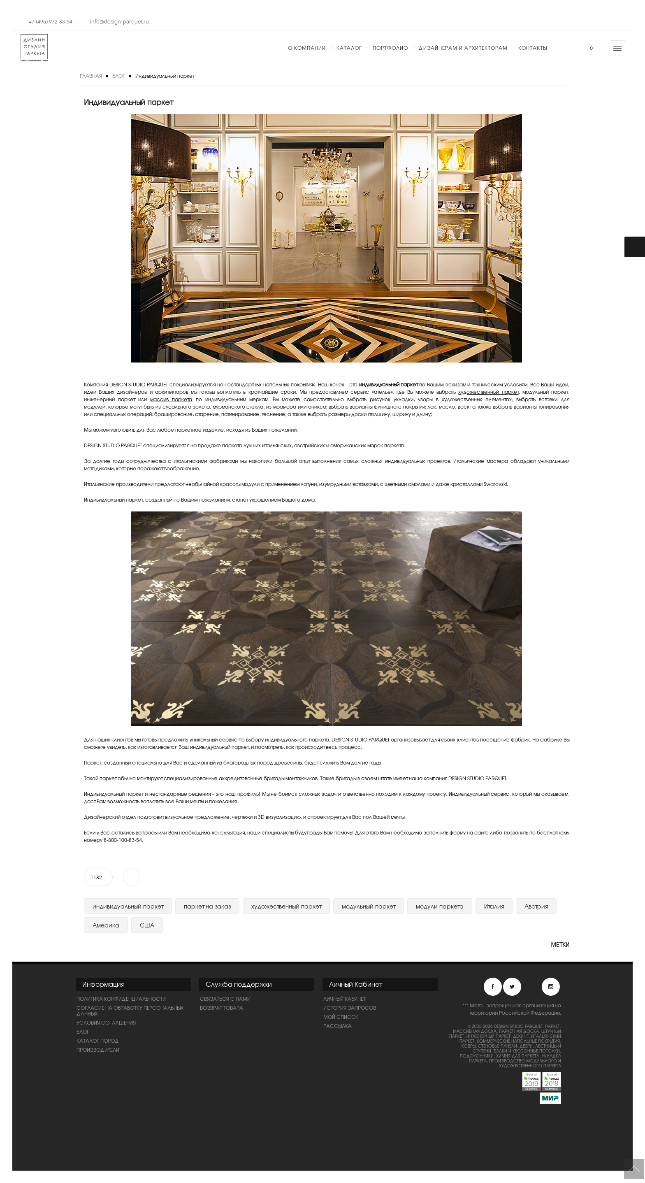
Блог (118, 75)
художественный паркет (488, 391)
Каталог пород (98, 1040)
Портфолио (390, 47)
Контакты (532, 47)
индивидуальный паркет (128, 906)
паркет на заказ (207, 906)
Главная (91, 75)
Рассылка (337, 1026)
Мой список (340, 1016)
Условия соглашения (106, 1022)
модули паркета (440, 906)
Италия (494, 906)
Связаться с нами (225, 998)
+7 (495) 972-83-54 (50, 21)
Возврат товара (221, 1007)
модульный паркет (368, 906)
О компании (307, 47)
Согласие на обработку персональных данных (130, 1010)
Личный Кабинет (344, 998)
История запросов (349, 1007)
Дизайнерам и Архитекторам (463, 47)
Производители (98, 1049)
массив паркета (171, 399)
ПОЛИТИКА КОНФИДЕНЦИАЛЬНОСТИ (121, 998)
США (147, 925)
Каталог (349, 47)
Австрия (536, 906)
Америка (106, 925)
